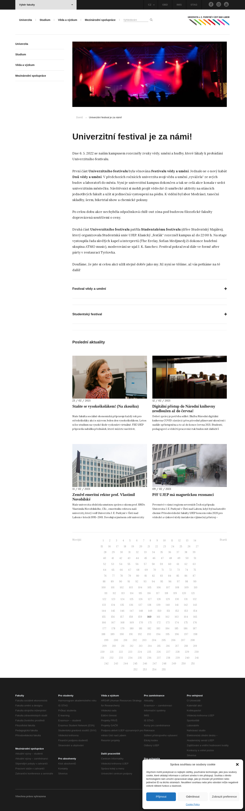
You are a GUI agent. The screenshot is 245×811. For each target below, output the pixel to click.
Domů (79, 117)
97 (178, 581)
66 (121, 569)
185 (176, 628)
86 (186, 575)
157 (122, 616)
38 (186, 552)
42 (120, 558)
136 (131, 605)
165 (195, 616)
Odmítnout (192, 796)
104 (140, 587)
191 (131, 634)
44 (137, 558)
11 (172, 540)
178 (113, 628)
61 (178, 564)
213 (140, 646)
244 (125, 663)
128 (159, 599)
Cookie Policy (193, 804)
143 (195, 605)
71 (162, 569)
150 (159, 610)
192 (140, 634)
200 (116, 640)
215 (159, 646)
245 (135, 663)
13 (187, 540)
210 (114, 646)
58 (153, 564)
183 (158, 628)
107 (168, 587)
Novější (76, 539)
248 (164, 663)
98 (186, 581)
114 (131, 593)
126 (141, 599)
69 (146, 569)
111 (106, 593)
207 (183, 640)
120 (184, 593)
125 (131, 599)
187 (195, 628)
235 (140, 657)
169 (132, 622)
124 (122, 599)
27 (197, 546)
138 (149, 605)
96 (170, 581)
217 (177, 646)
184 (167, 628)
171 (150, 622)
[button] (237, 764)
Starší (223, 539)
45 (145, 558)
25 (181, 546)
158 (131, 616)
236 (149, 657)
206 (173, 640)
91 (128, 581)
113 (123, 593)
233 (121, 657)
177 (104, 628)
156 (113, 616)
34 (153, 552)
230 (196, 651)
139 (158, 605)
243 (116, 663)
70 (154, 569)
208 (192, 640)
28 (105, 552)
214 (150, 646)
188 (103, 634)
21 (149, 546)
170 (141, 622)
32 (137, 552)
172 (159, 622)
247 (155, 663)
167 (113, 622)
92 (136, 581)
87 (194, 575)
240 (187, 657)
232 (111, 657)
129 (168, 599)
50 (187, 558)
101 (112, 587)
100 (104, 587)
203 (144, 640)
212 (131, 646)
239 (178, 657)
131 (186, 599)
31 (129, 552)
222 (121, 651)
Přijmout (161, 796)
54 (120, 564)
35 (161, 552)
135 (122, 605)
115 (140, 593)
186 (186, 628)
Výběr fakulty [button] (46, 4)
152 (177, 610)
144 (104, 610)
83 (161, 575)
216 (168, 646)
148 (141, 610)
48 (170, 558)
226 (159, 651)
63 (194, 564)
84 (169, 575)
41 (112, 558)
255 (164, 669)
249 (174, 663)
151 (168, 610)
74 (186, 569)
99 (194, 581)
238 (168, 657)
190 (122, 634)
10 (164, 540)
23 (164, 546)
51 (195, 558)
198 (195, 634)
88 (104, 581)
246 (145, 663)
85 (177, 575)
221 (112, 651)
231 (102, 657)
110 (195, 587)
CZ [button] (151, 4)
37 (177, 552)
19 (132, 546)
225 (149, 651)
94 (153, 581)
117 (157, 593)
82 (153, 575)
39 (194, 552)
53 (112, 564)
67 (129, 569)
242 (106, 663)
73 (178, 569)
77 (113, 575)
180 (132, 628)
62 (186, 564)
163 (177, 616)
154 (195, 610)
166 (104, 622)
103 (131, 587)
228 (178, 651)
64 (104, 569)
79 (129, 575)
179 (122, 628)
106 (159, 587)
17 (117, 546)
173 (168, 622)
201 (125, 640)
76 (105, 575)
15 (102, 546)
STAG (193, 4)
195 (168, 634)
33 (145, 552)
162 (167, 616)
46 (153, 558)
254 (154, 669)
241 (197, 657)
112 (114, 593)
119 (175, 593)
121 (193, 593)
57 (145, 564)
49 (178, 558)
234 (130, 657)
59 (161, 564)
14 (195, 540)
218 (186, 646)
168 (122, 622)
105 (149, 587)
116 (149, 593)
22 (156, 546)
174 (177, 622)
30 (121, 552)
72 (170, 569)
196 (177, 634)
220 (102, 651)
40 (104, 558)
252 (135, 669)
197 (186, 634)
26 (189, 546)
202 (135, 640)
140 (168, 605)
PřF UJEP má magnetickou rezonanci (183, 495)
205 (164, 640)
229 (187, 651)
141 (177, 605)
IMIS (179, 4)
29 (113, 552)
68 (137, 569)
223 (130, 651)
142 (186, 605)
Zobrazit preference (224, 796)
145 (113, 610)
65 (113, 569)
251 (193, 663)
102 (122, 587)
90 (120, 581)
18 (125, 546)
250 (183, 663)
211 (122, 646)
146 (122, 610)
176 (195, 622)
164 (186, 616)
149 (150, 610)
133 (104, 605)
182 (149, 628)
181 (140, 628)
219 (195, 646)
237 (159, 657)
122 (104, 599)
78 (121, 575)
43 (128, 558)
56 (137, 564)
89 (112, 581)
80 (137, 575)
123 (113, 599)
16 (109, 546)
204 (154, 640)
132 (195, 599)
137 (140, 605)
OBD (165, 4)
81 (146, 575)
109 (187, 587)
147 (132, 610)
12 (179, 540)
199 (106, 640)
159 (140, 616)
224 (140, 651)
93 (145, 581)
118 (166, 593)
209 (104, 646)
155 (104, 616)
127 (150, 599)
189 (112, 634)
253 (145, 669)
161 (158, 616)
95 (161, 581)
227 (168, 651)
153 (186, 610)
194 (158, 634)
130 (177, 599)
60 (169, 564)
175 (186, 622)
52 (104, 564)
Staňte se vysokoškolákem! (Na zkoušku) (105, 406)
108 (177, 587)
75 (194, 569)
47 (162, 558)
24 (172, 546)
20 (140, 546)
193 (149, 634)
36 (169, 552)
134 (113, 605)
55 (129, 564)
